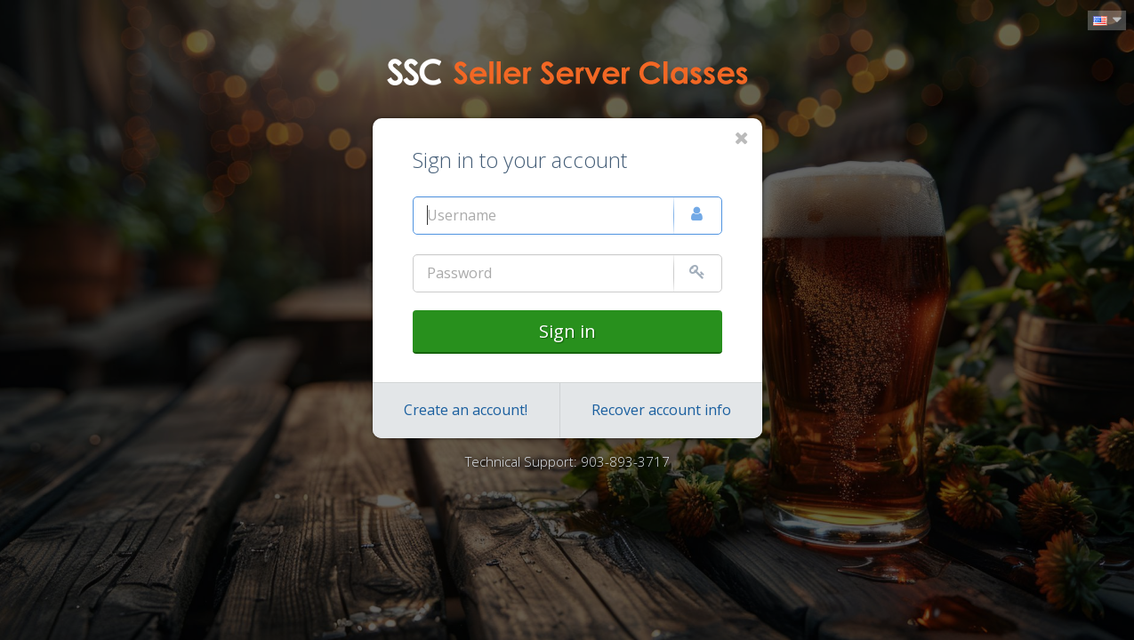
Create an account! (465, 410)
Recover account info (661, 410)
